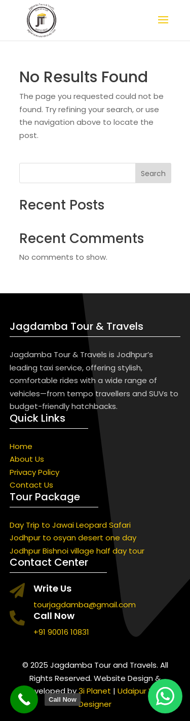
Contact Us (31, 484)
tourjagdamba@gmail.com (84, 604)
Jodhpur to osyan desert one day (73, 537)
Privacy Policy (34, 472)
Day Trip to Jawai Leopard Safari (70, 525)
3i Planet (95, 690)
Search (153, 173)
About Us (27, 459)
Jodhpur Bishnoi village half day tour (77, 550)
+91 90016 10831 (61, 632)
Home (21, 446)
